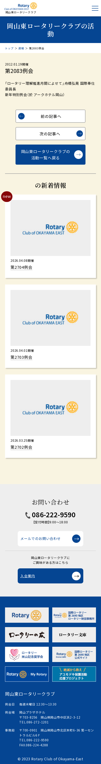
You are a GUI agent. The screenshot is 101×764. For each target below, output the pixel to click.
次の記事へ (50, 133)
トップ (9, 48)
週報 (21, 48)
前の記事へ (51, 116)
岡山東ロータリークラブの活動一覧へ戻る (45, 154)
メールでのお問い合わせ (40, 538)
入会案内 (27, 575)
